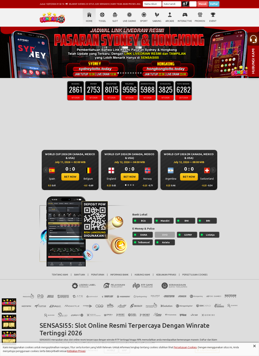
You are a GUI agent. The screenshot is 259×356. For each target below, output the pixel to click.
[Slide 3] (123, 72)
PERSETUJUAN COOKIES (195, 274)
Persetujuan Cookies (185, 347)
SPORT (144, 21)
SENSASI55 (45, 339)
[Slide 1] (118, 72)
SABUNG (157, 21)
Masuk (202, 4)
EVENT (213, 21)
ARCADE (169, 21)
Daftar (214, 4)
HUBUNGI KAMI (142, 274)
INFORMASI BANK (119, 274)
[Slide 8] (136, 72)
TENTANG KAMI (60, 274)
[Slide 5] (128, 72)
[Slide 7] (133, 72)
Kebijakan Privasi (76, 351)
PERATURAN (97, 274)
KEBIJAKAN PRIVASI (166, 274)
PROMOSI (200, 21)
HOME (89, 21)
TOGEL (102, 21)
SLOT (115, 21)
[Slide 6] (130, 72)
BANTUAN (79, 274)
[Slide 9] (138, 72)
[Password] (171, 4)
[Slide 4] (125, 72)
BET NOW (70, 176)
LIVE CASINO (129, 21)
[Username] (152, 4)
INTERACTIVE (185, 21)
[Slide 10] (141, 72)
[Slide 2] (120, 72)
